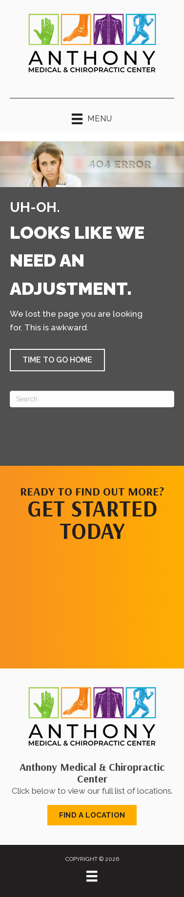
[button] (57, 360)
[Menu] (92, 876)
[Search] (92, 399)
